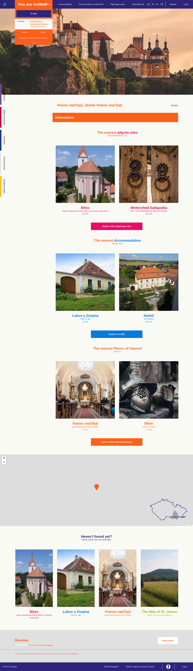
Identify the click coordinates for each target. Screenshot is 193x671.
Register (173, 4)
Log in (186, 4)
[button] (96, 487)
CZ (148, 4)
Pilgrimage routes (117, 4)
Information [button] (138, 4)
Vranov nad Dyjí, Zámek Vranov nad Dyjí (89, 105)
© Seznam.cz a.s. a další (186, 525)
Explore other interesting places (117, 442)
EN (153, 4)
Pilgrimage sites (44, 4)
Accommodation (65, 4)
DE (161, 4)
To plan (33, 13)
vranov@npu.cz (36, 21)
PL (157, 4)
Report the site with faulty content (33, 38)
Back (174, 105)
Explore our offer (117, 334)
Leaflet (177, 525)
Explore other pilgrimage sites (116, 226)
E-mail (24, 32)
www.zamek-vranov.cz (39, 24)
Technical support (111, 667)
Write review (168, 640)
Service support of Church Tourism (140, 667)
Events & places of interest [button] (91, 4)
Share (43, 32)
